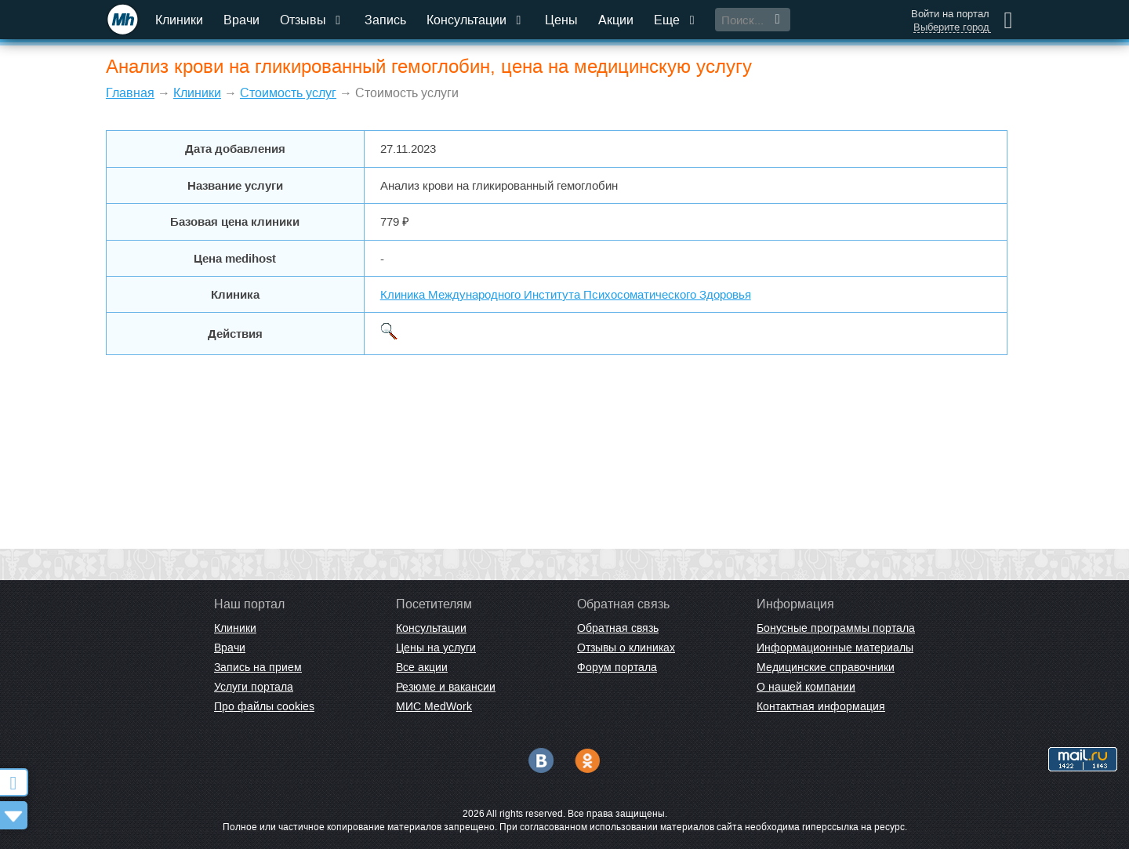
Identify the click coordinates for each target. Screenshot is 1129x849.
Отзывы (312, 20)
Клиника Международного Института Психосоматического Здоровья (565, 294)
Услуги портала (253, 686)
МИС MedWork (434, 706)
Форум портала (617, 667)
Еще (676, 20)
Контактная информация (821, 706)
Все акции (422, 667)
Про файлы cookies (264, 706)
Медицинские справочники (826, 667)
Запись (385, 20)
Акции (615, 20)
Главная (130, 93)
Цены (561, 20)
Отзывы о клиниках (626, 647)
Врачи (241, 20)
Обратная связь (618, 628)
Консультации (476, 20)
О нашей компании (806, 686)
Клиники (179, 20)
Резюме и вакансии (446, 686)
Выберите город (951, 27)
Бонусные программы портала (836, 628)
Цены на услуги (436, 647)
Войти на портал (950, 14)
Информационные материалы (835, 647)
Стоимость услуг (288, 93)
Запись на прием (258, 667)
